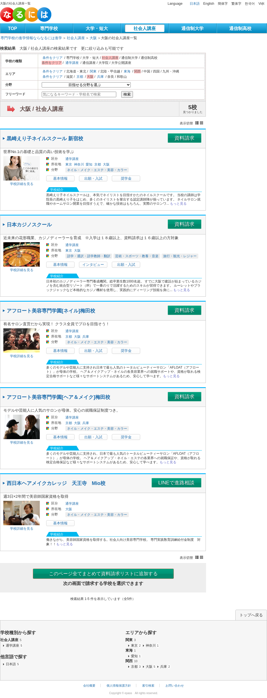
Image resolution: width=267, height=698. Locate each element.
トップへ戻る (251, 615)
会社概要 (89, 685)
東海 (127, 71)
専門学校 (49, 28)
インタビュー (93, 264)
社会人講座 (145, 28)
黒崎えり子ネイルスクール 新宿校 (45, 138)
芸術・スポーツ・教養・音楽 (137, 256)
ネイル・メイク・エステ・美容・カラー (97, 170)
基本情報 (60, 178)
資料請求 (184, 138)
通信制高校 (240, 28)
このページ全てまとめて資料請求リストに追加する (103, 573)
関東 (93, 71)
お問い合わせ (174, 685)
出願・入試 (93, 178)
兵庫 (100, 77)
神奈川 (79, 164)
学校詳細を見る (21, 184)
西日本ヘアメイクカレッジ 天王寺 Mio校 (56, 483)
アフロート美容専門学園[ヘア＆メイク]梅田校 (58, 397)
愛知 (89, 164)
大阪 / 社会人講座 (41, 109)
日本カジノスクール (29, 224)
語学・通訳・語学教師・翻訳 (88, 256)
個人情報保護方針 (119, 685)
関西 (131, 661)
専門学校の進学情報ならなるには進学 (31, 38)
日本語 (195, 4)
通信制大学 (192, 28)
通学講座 (72, 63)
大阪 (93, 38)
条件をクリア (53, 58)
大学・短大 (97, 28)
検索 (127, 94)
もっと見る (178, 204)
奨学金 (126, 178)
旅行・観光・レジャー (180, 256)
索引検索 (148, 685)
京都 (79, 77)
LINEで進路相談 (176, 483)
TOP (12, 28)
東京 (68, 164)
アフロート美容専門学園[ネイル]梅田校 (51, 311)
